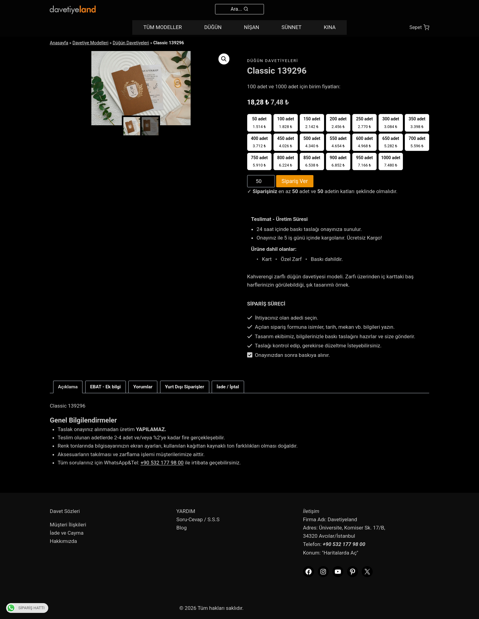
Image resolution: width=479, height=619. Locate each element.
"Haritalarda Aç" (340, 553)
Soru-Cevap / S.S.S (197, 519)
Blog (181, 528)
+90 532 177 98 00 (162, 463)
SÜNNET (292, 27)
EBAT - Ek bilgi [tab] (105, 387)
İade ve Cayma (66, 533)
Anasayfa (59, 43)
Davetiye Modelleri (90, 43)
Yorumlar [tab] (142, 387)
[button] (223, 58)
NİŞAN (251, 27)
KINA (330, 27)
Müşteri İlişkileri (68, 525)
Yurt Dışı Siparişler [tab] (184, 387)
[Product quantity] (261, 181)
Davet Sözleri (65, 511)
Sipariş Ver (295, 181)
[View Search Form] (239, 9)
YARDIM (185, 511)
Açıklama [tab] (68, 387)
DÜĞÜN (212, 27)
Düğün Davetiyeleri (131, 43)
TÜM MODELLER (162, 27)
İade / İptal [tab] (228, 387)
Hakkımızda (63, 541)
